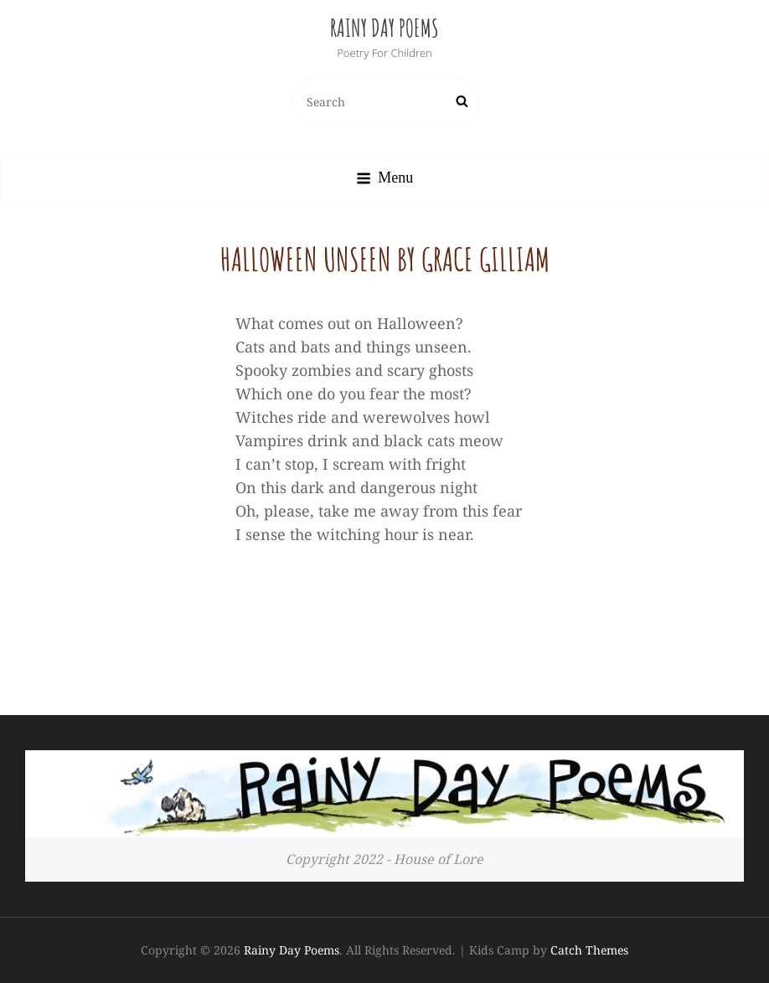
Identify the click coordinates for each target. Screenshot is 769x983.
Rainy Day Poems (384, 28)
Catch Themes (589, 950)
